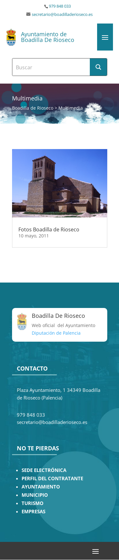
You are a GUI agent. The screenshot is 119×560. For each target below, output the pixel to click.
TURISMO (32, 503)
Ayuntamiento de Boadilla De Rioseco (47, 37)
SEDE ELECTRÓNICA (44, 470)
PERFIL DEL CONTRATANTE (52, 478)
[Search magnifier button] (98, 67)
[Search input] (51, 67)
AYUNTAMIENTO (41, 486)
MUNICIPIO (35, 495)
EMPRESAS (33, 511)
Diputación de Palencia (56, 333)
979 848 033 (60, 6)
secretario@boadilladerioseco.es (62, 14)
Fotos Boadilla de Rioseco (48, 229)
